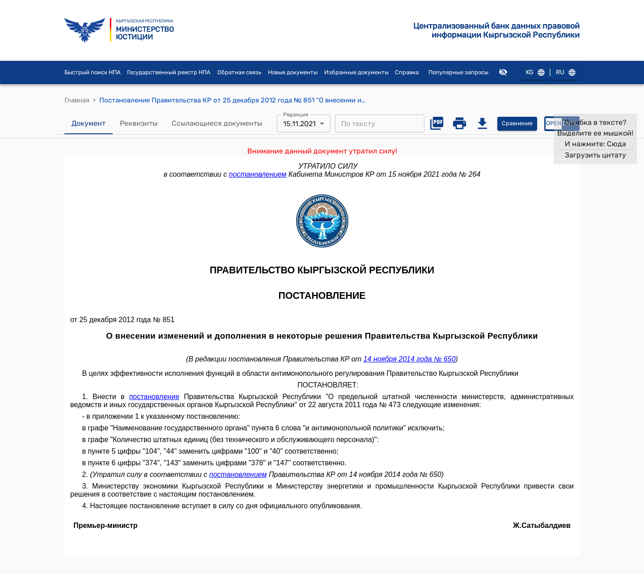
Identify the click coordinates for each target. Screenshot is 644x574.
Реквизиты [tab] (139, 123)
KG (535, 72)
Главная (76, 100)
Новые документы (293, 72)
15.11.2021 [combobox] (299, 123)
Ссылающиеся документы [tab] (217, 123)
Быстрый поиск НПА (92, 72)
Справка (407, 72)
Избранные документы (356, 72)
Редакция (296, 114)
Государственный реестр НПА (169, 72)
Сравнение (517, 124)
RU (565, 72)
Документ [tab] (88, 123)
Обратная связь (239, 72)
